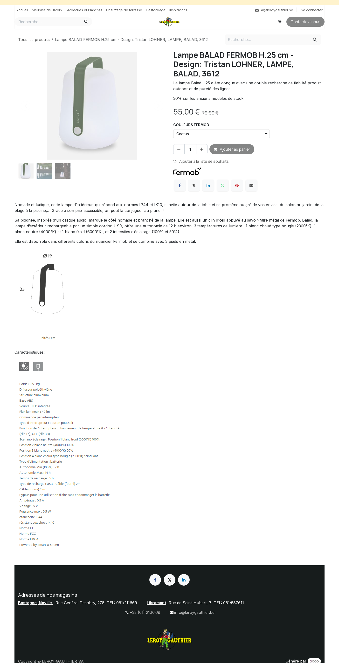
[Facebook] (180, 185)
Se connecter (312, 10)
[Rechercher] (86, 21)
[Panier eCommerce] (279, 22)
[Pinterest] (237, 185)
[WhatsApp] (222, 185)
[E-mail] (251, 185)
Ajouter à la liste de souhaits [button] (201, 161)
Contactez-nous (305, 21)
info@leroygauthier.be (194, 612)
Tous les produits (34, 39)
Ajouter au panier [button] (232, 149)
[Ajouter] (202, 149)
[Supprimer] (179, 149)
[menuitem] (22, 10)
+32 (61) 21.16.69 (145, 612)
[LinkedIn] (208, 185)
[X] (194, 185)
